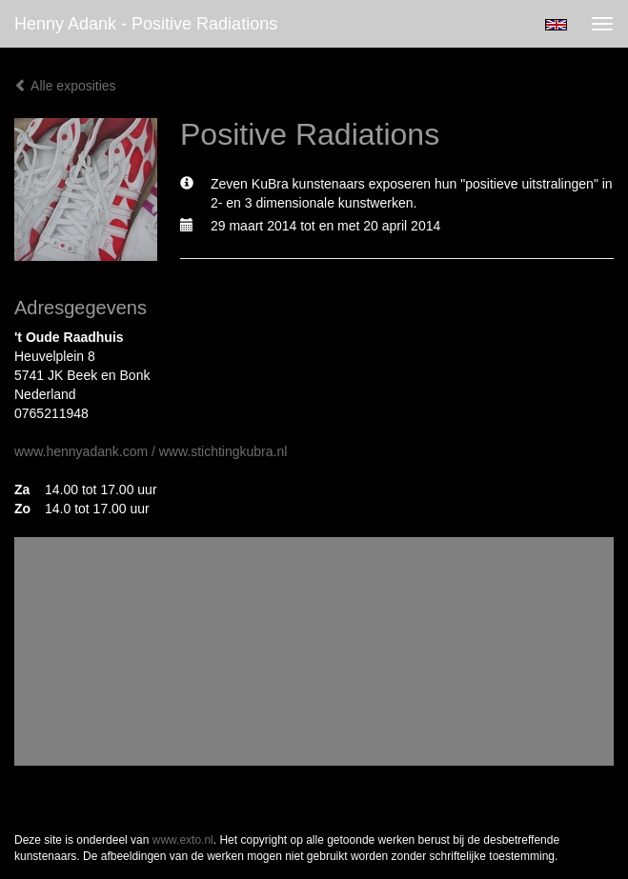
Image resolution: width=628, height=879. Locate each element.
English (556, 24)
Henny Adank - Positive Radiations (145, 23)
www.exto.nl (182, 840)
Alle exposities (65, 85)
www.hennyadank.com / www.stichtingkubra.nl (150, 451)
